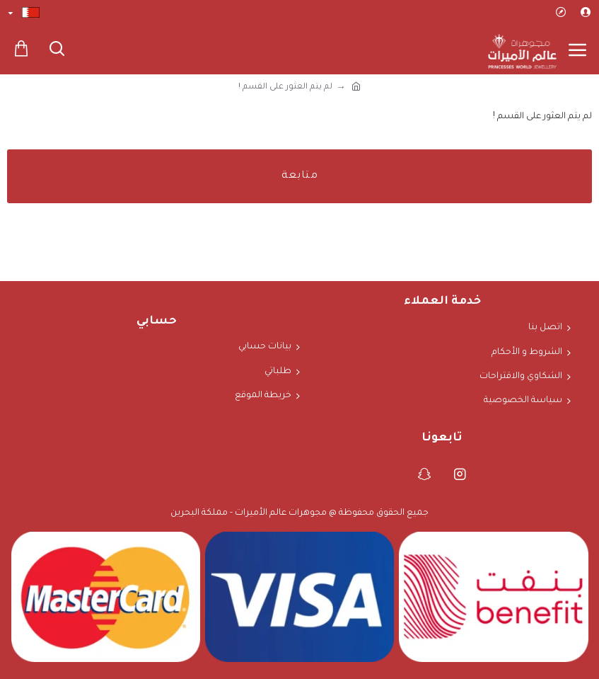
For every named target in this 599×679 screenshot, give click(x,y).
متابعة (299, 176)
